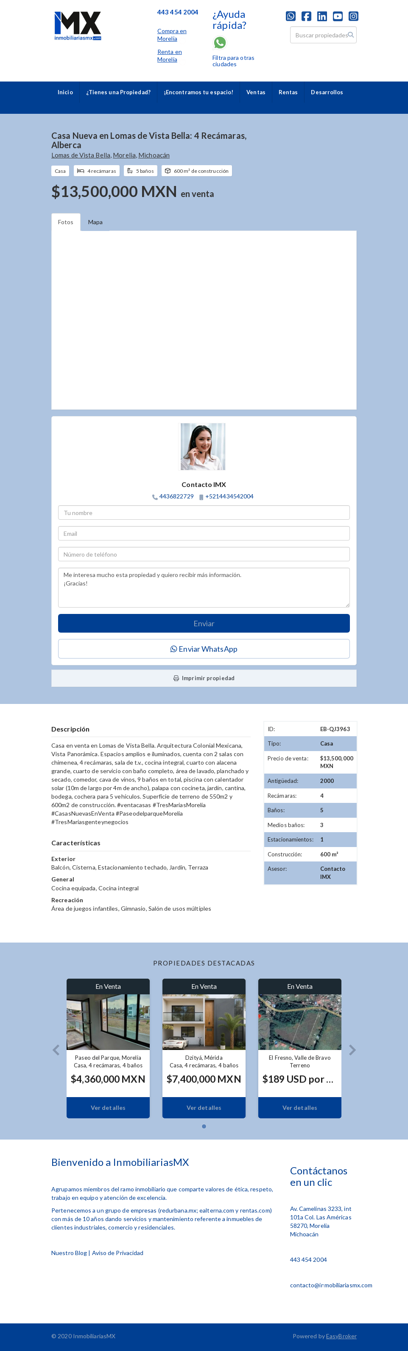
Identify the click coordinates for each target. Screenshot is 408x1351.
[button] (52, 1048)
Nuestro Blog (69, 1252)
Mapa (95, 221)
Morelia (124, 155)
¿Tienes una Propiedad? (118, 92)
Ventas (255, 92)
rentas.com (255, 1210)
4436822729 (176, 496)
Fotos (66, 221)
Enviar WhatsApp (204, 648)
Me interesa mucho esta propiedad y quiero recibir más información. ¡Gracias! (204, 588)
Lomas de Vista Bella (80, 155)
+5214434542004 (229, 496)
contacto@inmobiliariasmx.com (331, 1285)
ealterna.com (216, 1210)
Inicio (65, 92)
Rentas (288, 92)
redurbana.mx (178, 1210)
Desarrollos (327, 92)
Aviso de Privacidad (118, 1252)
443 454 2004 (308, 1259)
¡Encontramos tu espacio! (198, 92)
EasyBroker (341, 1336)
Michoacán (154, 155)
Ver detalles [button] (108, 1107)
